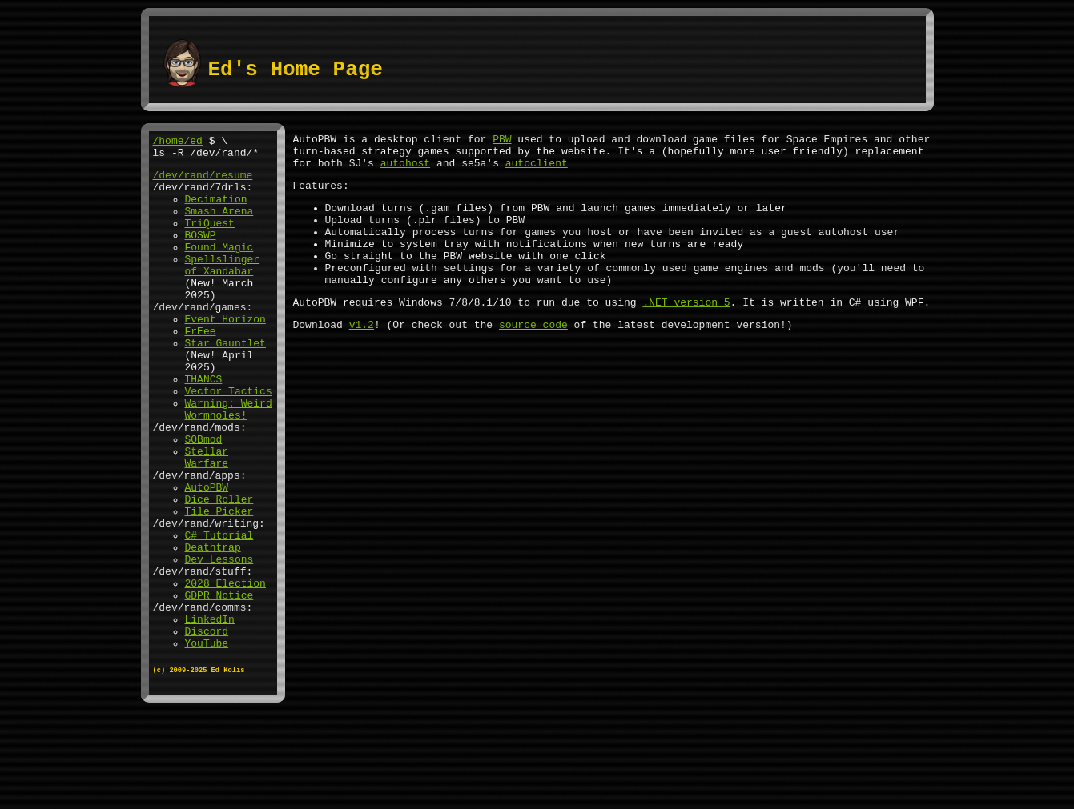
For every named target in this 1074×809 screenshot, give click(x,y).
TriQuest (210, 239)
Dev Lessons (219, 642)
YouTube (207, 743)
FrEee (200, 369)
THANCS (204, 426)
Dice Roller (219, 570)
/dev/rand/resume (203, 181)
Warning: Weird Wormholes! (228, 462)
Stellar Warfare (207, 520)
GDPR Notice (219, 686)
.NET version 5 (686, 330)
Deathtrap (213, 628)
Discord (207, 729)
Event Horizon (225, 354)
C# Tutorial (219, 614)
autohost (405, 169)
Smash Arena (219, 225)
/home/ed (178, 142)
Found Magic (219, 268)
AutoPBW (207, 556)
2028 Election (225, 671)
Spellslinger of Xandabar (222, 289)
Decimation (216, 210)
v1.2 (361, 355)
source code (533, 355)
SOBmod (204, 498)
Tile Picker (219, 585)
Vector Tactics (228, 441)
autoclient (536, 169)
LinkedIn (210, 714)
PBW (502, 141)
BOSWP (200, 253)
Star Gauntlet (225, 383)
